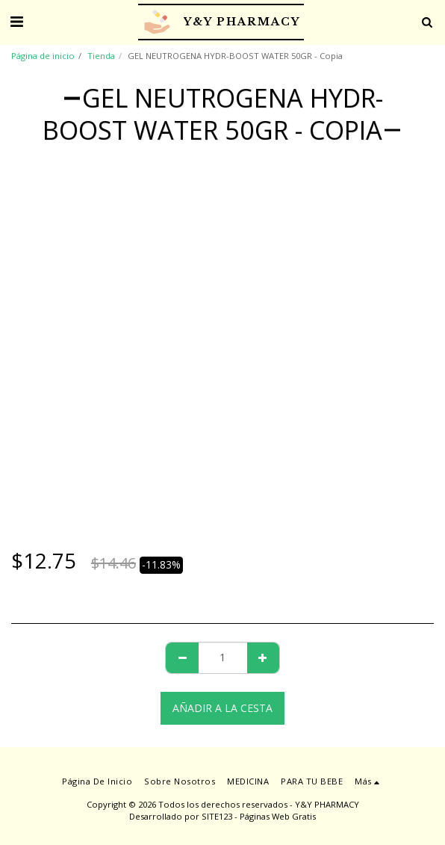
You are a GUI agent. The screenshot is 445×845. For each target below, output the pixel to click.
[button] (16, 21)
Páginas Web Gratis (278, 816)
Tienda (101, 55)
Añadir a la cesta (222, 708)
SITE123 (217, 816)
